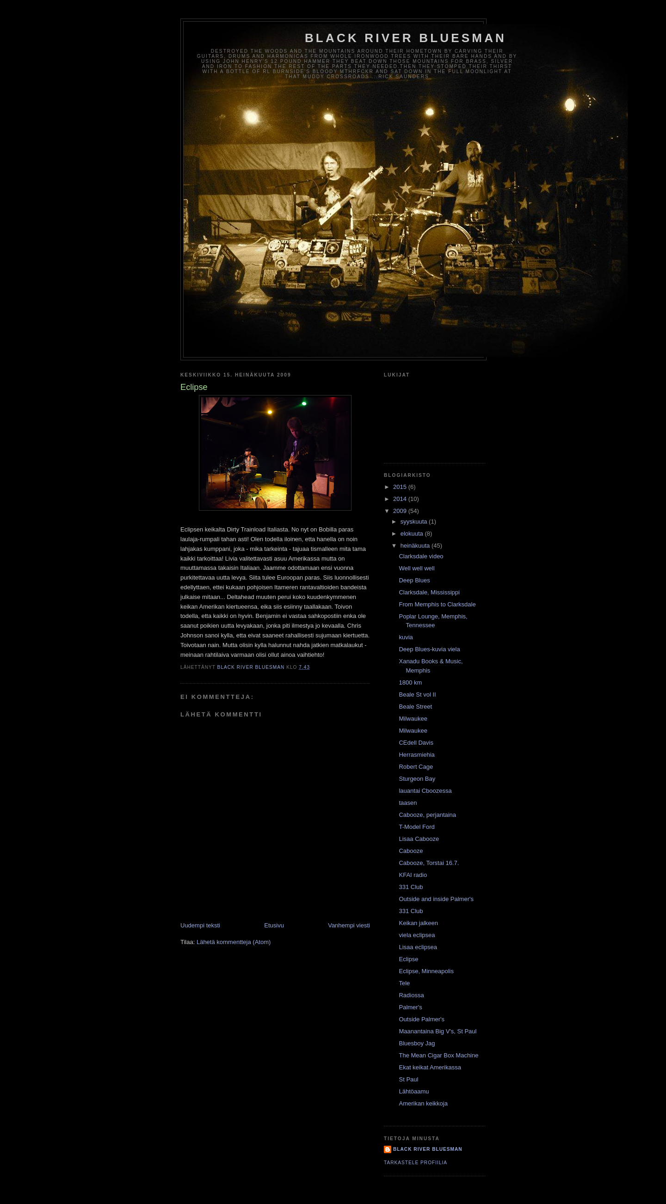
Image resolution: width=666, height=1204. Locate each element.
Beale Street (415, 706)
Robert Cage (416, 766)
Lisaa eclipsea (418, 947)
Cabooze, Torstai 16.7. (429, 862)
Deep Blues (414, 580)
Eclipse (408, 959)
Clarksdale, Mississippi (429, 592)
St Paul (408, 1079)
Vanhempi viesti (349, 925)
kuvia (406, 637)
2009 (400, 510)
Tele (404, 983)
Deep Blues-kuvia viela (429, 649)
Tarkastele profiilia (415, 1162)
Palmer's (410, 1007)
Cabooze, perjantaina (427, 814)
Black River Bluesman (405, 38)
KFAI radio (413, 874)
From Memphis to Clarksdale (437, 604)
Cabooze (411, 850)
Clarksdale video (421, 556)
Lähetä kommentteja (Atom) (234, 942)
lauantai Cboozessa (425, 790)
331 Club (411, 886)
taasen (408, 802)
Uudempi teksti (200, 925)
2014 (400, 498)
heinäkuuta (416, 545)
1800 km (410, 682)
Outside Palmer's (421, 1019)
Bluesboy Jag (417, 1043)
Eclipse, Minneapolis (426, 971)
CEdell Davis (416, 742)
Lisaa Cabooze (419, 838)
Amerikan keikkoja (423, 1103)
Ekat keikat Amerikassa (430, 1067)
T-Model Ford (416, 826)
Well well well (416, 568)
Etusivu (274, 925)
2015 (400, 486)
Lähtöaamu (414, 1091)
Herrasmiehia (416, 754)
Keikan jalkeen (418, 923)
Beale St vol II (417, 694)
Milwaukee (413, 718)
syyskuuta (415, 521)
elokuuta (413, 533)
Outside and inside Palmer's (436, 898)
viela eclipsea (417, 935)
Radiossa (411, 995)
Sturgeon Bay (417, 778)
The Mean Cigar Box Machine (438, 1055)
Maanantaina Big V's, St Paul (437, 1031)
